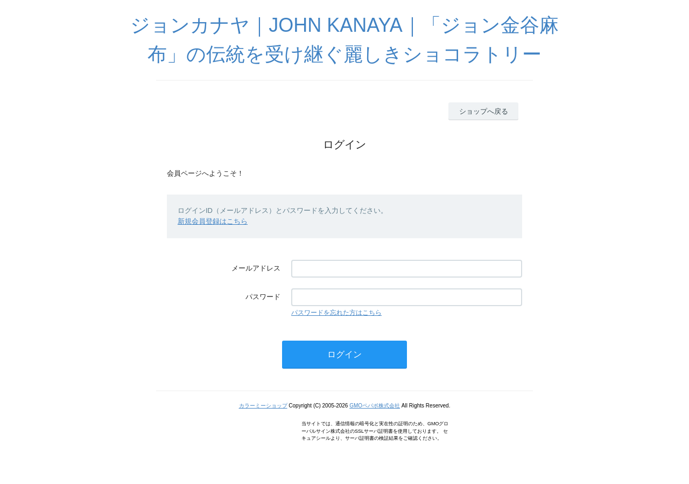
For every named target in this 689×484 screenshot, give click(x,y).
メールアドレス (255, 268)
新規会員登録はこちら (213, 221)
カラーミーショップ (263, 406)
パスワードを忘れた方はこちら (336, 312)
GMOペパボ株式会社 (374, 406)
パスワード (262, 297)
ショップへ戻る (483, 111)
